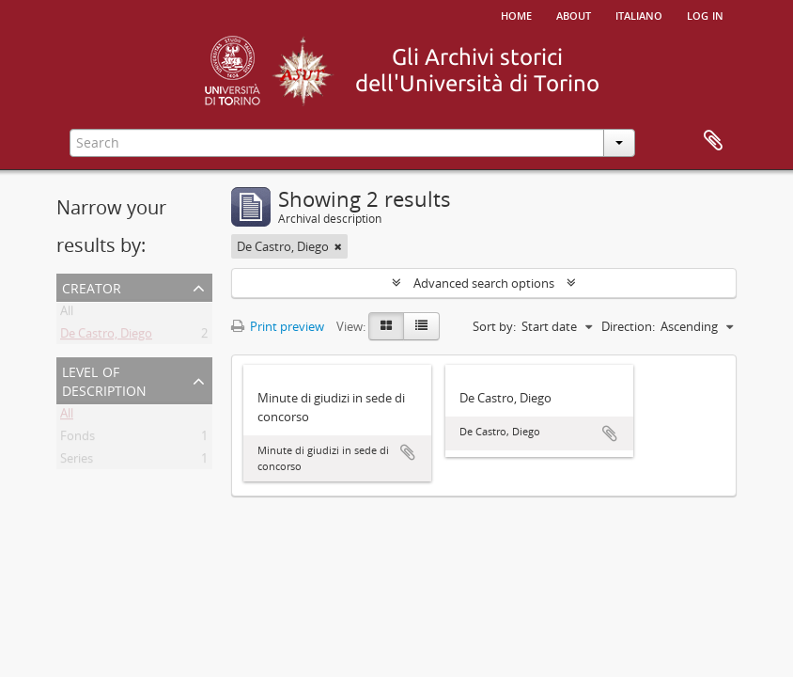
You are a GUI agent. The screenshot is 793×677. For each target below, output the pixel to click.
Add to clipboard (407, 452)
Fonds (77, 439)
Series (76, 461)
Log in (705, 14)
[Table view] (421, 326)
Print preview (277, 326)
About (573, 14)
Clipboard (713, 141)
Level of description (104, 379)
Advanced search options (484, 283)
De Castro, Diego (106, 336)
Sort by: (494, 326)
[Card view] (386, 326)
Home (516, 14)
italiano (638, 14)
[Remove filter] (338, 246)
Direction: (628, 326)
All (66, 314)
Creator (91, 286)
